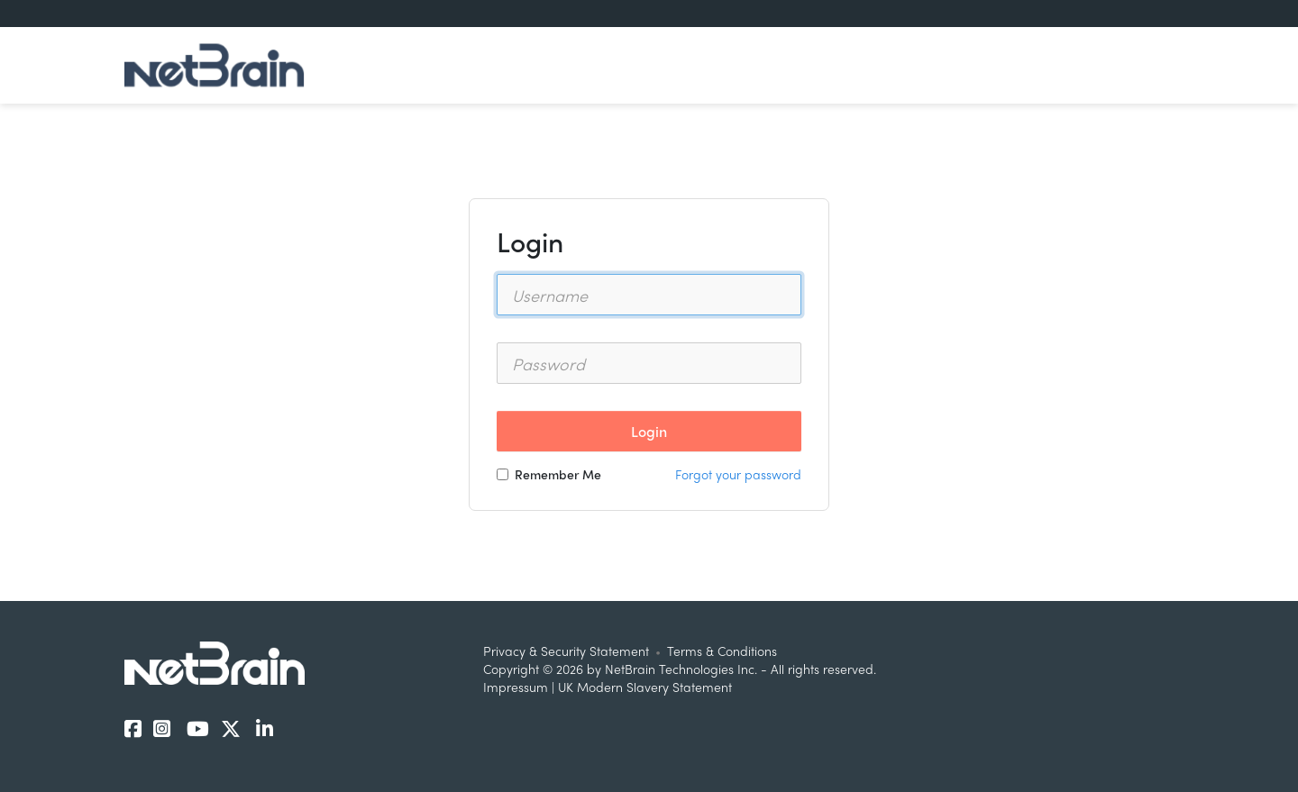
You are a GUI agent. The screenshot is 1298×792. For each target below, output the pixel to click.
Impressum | (520, 687)
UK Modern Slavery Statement (645, 687)
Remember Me (549, 474)
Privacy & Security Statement (566, 651)
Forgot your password (738, 474)
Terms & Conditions (722, 651)
